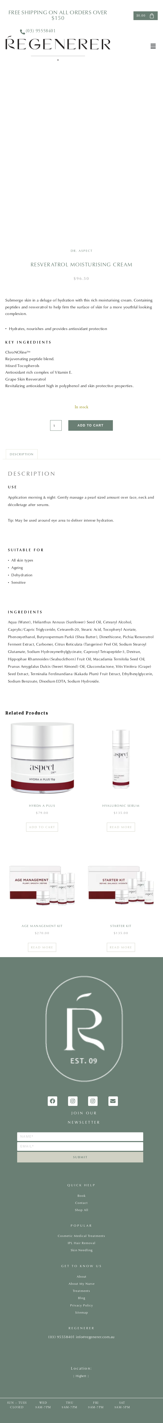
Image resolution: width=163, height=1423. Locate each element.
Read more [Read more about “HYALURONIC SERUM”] (121, 827)
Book (82, 1195)
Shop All (81, 1210)
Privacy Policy (81, 1305)
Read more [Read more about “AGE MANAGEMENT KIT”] (42, 947)
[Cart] (145, 15)
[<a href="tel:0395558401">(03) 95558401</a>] (22, 31)
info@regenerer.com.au (95, 1336)
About (82, 1276)
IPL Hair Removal (81, 1243)
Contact (81, 1202)
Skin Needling (82, 1250)
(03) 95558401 (41, 31)
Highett (81, 1376)
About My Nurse (82, 1283)
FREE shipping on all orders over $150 (57, 15)
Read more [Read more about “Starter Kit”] (121, 947)
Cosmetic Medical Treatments (81, 1236)
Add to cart (91, 425)
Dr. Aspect (82, 250)
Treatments (81, 1290)
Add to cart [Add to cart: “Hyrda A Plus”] (42, 827)
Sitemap (81, 1312)
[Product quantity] (56, 425)
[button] (153, 46)
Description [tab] (22, 454)
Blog (81, 1298)
